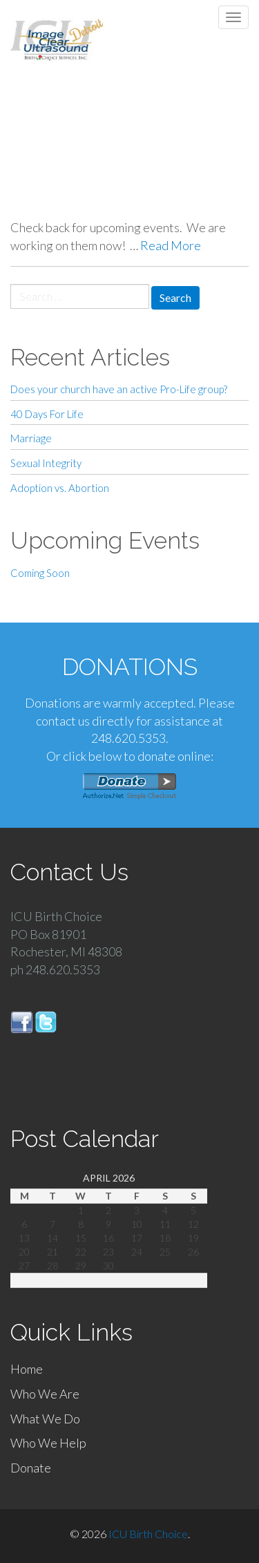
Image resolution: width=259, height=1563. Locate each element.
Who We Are (44, 1393)
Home (26, 1368)
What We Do (45, 1418)
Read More (170, 245)
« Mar (52, 1280)
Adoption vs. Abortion (59, 488)
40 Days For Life (47, 414)
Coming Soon (40, 573)
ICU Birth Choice (148, 1533)
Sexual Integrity (45, 463)
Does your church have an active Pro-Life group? (118, 389)
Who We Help (48, 1442)
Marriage (31, 438)
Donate (30, 1467)
